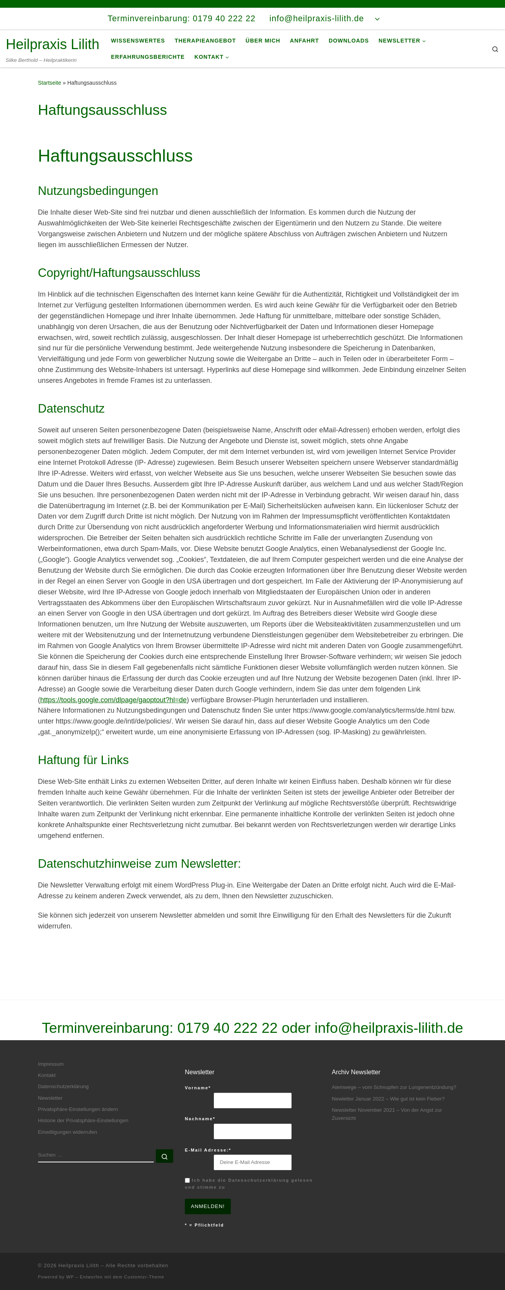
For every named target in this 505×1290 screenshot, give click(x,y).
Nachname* (200, 1118)
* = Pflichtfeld (204, 1225)
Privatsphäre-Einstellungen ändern (78, 1109)
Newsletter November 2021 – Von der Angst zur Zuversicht (387, 1114)
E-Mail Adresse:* (208, 1150)
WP (70, 1277)
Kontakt (47, 1075)
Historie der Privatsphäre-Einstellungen (83, 1120)
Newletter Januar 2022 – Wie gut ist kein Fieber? (388, 1099)
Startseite (49, 83)
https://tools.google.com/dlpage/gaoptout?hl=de (113, 700)
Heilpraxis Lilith (78, 1265)
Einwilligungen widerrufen (67, 1132)
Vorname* (198, 1087)
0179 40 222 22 (227, 1028)
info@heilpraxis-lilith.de (389, 1028)
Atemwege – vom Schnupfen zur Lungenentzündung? (394, 1087)
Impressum (51, 1064)
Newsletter (50, 1098)
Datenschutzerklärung (63, 1086)
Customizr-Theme (144, 1277)
